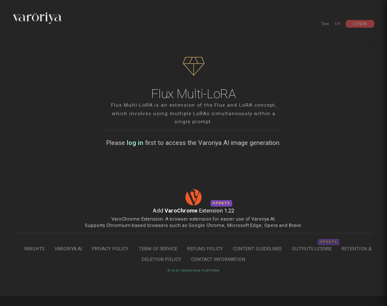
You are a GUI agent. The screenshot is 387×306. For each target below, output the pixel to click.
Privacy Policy (110, 249)
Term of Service (158, 249)
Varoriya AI (68, 249)
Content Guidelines (258, 249)
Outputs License (312, 249)
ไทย (325, 24)
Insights (35, 249)
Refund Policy (205, 249)
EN (338, 24)
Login (360, 24)
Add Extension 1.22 (193, 210)
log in (135, 143)
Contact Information (218, 259)
